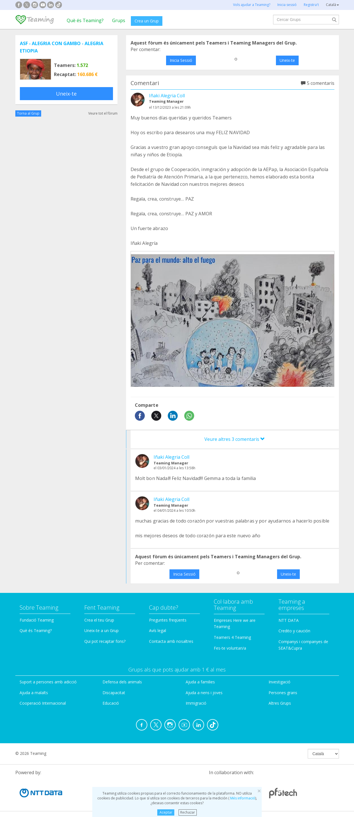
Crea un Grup (147, 21)
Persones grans (283, 692)
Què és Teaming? (85, 20)
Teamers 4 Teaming (232, 637)
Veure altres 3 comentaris (234, 439)
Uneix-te (66, 93)
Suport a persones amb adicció (48, 682)
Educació (110, 703)
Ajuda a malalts (34, 692)
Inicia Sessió (181, 60)
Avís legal (157, 630)
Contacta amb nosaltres (171, 641)
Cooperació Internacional (43, 703)
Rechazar (187, 812)
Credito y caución (294, 630)
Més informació (242, 798)
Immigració (196, 703)
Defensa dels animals (122, 682)
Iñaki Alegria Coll (167, 95)
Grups (118, 20)
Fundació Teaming (37, 620)
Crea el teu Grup (99, 620)
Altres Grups (280, 703)
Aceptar (166, 812)
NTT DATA (288, 620)
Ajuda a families (200, 682)
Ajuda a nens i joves (204, 692)
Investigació (279, 682)
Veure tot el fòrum (103, 113)
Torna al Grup (28, 113)
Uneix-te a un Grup (101, 630)
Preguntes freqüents (168, 620)
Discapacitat (113, 692)
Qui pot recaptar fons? (104, 641)
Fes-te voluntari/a (230, 648)
